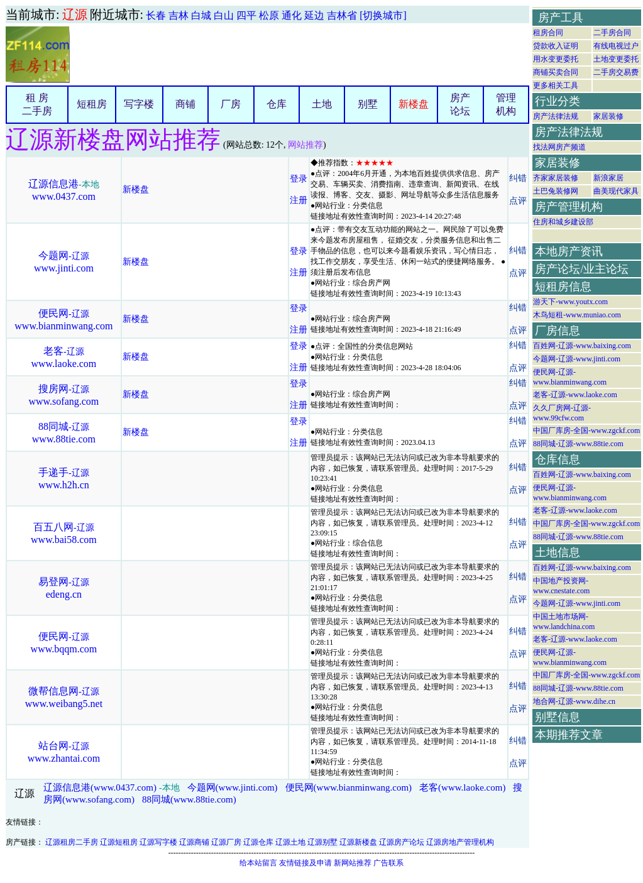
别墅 (368, 104)
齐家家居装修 (555, 177)
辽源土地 (290, 842)
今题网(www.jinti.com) (232, 787)
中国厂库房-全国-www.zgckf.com (586, 430)
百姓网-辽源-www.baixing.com (582, 345)
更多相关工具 (555, 85)
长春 (156, 15)
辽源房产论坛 (401, 842)
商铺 (185, 104)
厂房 (231, 104)
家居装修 (608, 116)
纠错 (518, 178)
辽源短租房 (119, 842)
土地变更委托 (616, 59)
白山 (224, 15)
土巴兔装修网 (555, 191)
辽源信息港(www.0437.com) (100, 787)
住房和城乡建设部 (563, 221)
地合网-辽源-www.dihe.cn (574, 701)
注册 (298, 200)
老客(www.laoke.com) (462, 787)
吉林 (178, 15)
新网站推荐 (352, 862)
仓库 (277, 104)
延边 (314, 15)
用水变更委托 (555, 59)
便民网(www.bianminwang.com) (348, 787)
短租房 (92, 104)
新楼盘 (413, 104)
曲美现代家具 (616, 191)
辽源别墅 (322, 842)
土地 (322, 104)
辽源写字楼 (158, 842)
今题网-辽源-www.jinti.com (576, 358)
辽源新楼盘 (358, 842)
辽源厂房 (226, 842)
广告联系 (388, 862)
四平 (246, 15)
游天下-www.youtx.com (570, 301)
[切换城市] (383, 15)
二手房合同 (612, 32)
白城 (201, 15)
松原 (269, 15)
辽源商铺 (194, 842)
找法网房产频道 (559, 147)
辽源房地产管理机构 (460, 842)
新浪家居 (608, 177)
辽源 (74, 14)
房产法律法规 (555, 116)
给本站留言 (258, 862)
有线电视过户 (616, 45)
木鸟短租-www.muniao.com (577, 314)
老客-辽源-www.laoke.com (575, 394)
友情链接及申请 (305, 862)
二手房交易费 (616, 72)
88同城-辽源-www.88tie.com (578, 443)
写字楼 (139, 104)
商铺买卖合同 (555, 72)
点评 (518, 201)
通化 (292, 15)
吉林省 (342, 15)
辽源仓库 (258, 842)
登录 (298, 179)
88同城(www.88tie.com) (189, 799)
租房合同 (548, 32)
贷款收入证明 (555, 45)
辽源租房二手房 (71, 842)
